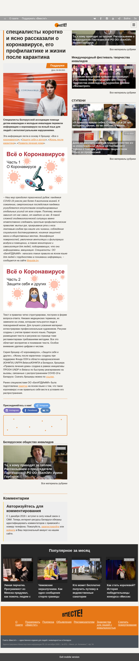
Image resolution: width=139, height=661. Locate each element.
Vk (45, 410)
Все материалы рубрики (54, 483)
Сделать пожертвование (127, 623)
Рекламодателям (84, 622)
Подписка (48, 622)
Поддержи (57, 65)
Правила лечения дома (30, 143)
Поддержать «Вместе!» (34, 18)
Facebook (30, 410)
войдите (10, 530)
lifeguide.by (32, 260)
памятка (22, 386)
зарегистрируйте (50, 526)
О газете (13, 18)
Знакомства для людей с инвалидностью (106, 625)
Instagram (12, 410)
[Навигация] (134, 25)
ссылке (50, 376)
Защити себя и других (33, 139)
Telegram (42, 405)
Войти (127, 18)
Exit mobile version (69, 657)
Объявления (63, 622)
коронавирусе (10, 139)
